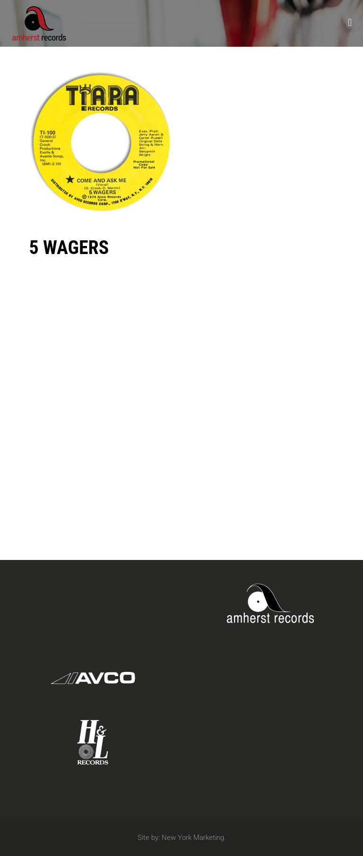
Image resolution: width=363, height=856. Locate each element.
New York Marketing (193, 837)
